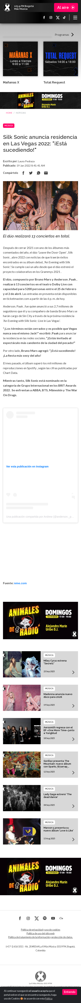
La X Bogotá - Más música (7, 7)
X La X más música (57, 17)
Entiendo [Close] (69, 991)
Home (9, 113)
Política (48, 998)
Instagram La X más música (51, 17)
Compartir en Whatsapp (38, 173)
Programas (62, 34)
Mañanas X (11, 82)
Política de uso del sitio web (40, 933)
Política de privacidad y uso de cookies (40, 929)
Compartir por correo (46, 173)
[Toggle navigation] (75, 17)
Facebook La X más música (44, 17)
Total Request (54, 82)
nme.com (20, 583)
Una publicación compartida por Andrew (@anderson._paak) (41, 516)
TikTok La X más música (64, 17)
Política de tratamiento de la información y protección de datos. (40, 937)
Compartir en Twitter (31, 173)
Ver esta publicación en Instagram (27, 466)
